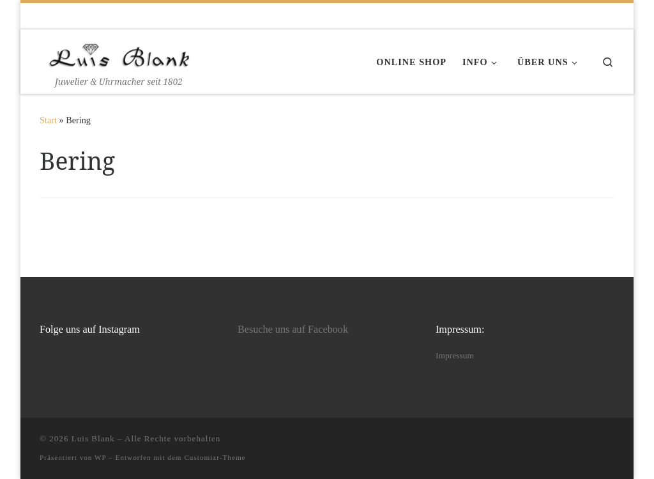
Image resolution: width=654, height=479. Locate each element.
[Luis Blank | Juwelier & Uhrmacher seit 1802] (119, 52)
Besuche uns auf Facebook (293, 329)
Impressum (455, 355)
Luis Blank (93, 438)
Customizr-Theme (214, 457)
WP (100, 457)
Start (48, 120)
